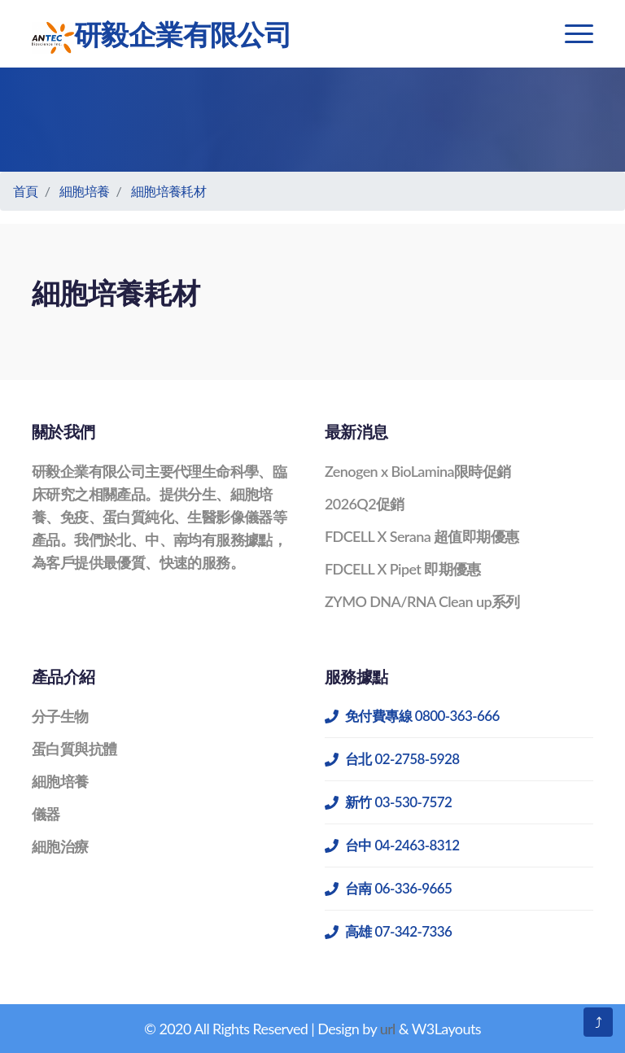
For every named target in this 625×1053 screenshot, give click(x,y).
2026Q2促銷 (364, 504)
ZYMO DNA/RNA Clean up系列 (422, 601)
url (388, 1029)
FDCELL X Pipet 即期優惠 (403, 569)
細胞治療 (60, 846)
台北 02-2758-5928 (392, 758)
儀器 (46, 814)
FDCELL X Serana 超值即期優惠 (421, 536)
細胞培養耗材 (168, 191)
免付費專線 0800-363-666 (412, 715)
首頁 (25, 191)
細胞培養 (84, 191)
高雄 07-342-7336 (388, 931)
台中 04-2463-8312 (392, 845)
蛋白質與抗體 (74, 749)
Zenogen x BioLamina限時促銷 (418, 471)
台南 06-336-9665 (388, 888)
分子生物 (60, 716)
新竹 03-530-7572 (388, 802)
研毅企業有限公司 (161, 35)
